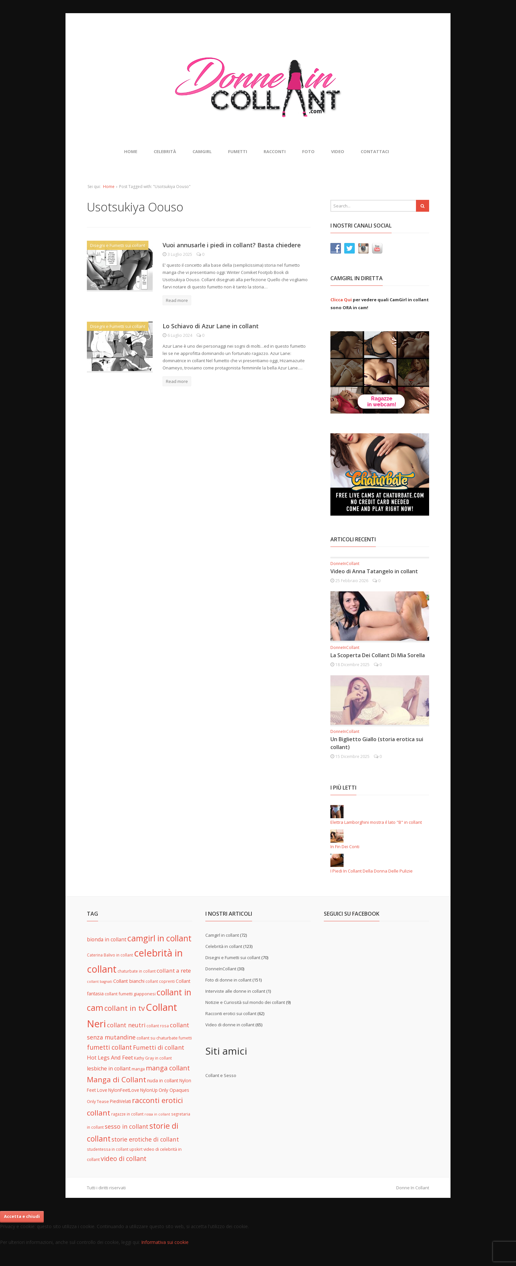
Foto (308, 151)
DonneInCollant (344, 563)
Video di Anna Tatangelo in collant (374, 571)
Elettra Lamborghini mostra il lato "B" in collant (376, 822)
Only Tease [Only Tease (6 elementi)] (98, 1101)
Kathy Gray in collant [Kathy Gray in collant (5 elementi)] (153, 1058)
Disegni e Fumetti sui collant (117, 245)
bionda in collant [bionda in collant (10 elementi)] (106, 939)
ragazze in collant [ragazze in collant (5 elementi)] (127, 1114)
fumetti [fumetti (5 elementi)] (185, 1037)
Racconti (275, 151)
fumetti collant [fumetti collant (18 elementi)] (109, 1047)
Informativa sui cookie (165, 1242)
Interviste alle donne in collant (235, 991)
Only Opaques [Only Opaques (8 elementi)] (174, 1090)
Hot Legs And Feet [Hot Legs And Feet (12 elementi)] (110, 1057)
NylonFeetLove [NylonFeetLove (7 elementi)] (123, 1090)
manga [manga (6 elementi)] (138, 1069)
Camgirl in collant (222, 935)
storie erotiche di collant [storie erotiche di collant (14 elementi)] (145, 1139)
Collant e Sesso (220, 1075)
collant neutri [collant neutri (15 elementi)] (126, 1025)
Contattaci (375, 151)
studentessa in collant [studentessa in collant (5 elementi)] (107, 1149)
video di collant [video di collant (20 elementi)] (123, 1158)
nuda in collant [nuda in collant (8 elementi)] (162, 1080)
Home (130, 151)
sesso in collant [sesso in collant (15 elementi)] (126, 1126)
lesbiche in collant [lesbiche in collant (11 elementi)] (109, 1068)
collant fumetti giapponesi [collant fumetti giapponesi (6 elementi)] (130, 994)
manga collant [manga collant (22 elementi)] (168, 1067)
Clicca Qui (341, 300)
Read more (177, 300)
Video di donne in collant (229, 1025)
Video (337, 151)
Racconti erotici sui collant (230, 1013)
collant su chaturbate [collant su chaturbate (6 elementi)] (157, 1038)
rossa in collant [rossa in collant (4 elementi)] (157, 1114)
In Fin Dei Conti (344, 846)
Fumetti (237, 151)
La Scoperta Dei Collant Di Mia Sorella (377, 655)
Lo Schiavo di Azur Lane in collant (211, 326)
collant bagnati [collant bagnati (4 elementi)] (99, 981)
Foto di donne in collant (228, 980)
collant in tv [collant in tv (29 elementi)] (124, 1008)
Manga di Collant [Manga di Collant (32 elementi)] (116, 1079)
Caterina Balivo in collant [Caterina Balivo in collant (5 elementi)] (110, 954)
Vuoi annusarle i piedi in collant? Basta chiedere (232, 245)
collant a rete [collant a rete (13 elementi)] (174, 970)
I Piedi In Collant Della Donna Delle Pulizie (371, 871)
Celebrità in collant (223, 946)
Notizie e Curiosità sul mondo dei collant (245, 1002)
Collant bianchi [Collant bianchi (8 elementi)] (128, 981)
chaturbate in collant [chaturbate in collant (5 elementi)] (136, 971)
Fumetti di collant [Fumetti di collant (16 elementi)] (158, 1047)
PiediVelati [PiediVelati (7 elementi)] (120, 1101)
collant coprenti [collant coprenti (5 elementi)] (160, 981)
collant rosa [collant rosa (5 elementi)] (157, 1025)
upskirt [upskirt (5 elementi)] (135, 1149)
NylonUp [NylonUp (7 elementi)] (149, 1090)
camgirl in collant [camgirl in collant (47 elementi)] (159, 938)
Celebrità (165, 151)
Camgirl (202, 151)
